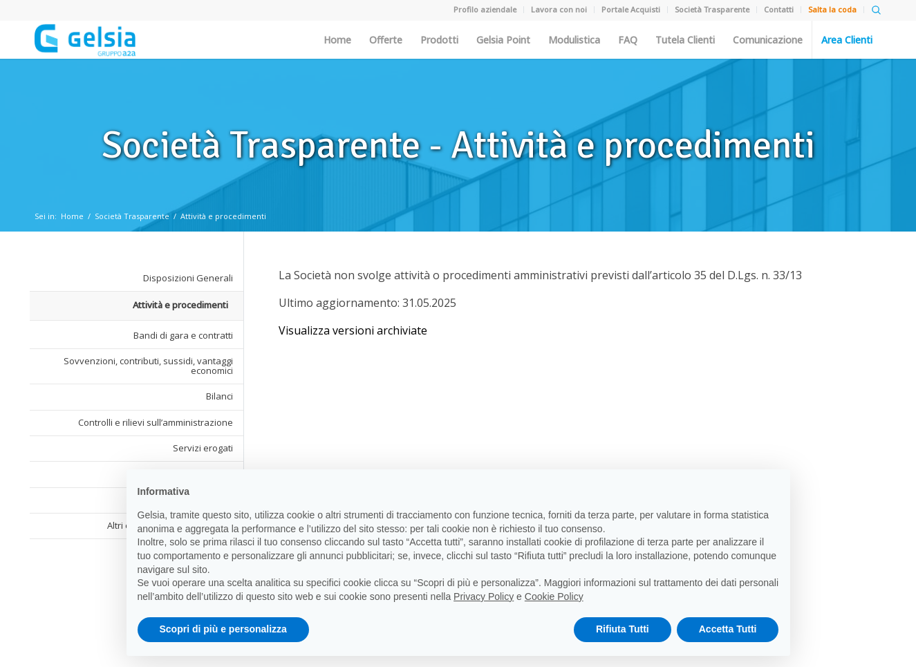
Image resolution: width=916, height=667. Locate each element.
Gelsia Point (503, 40)
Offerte (385, 40)
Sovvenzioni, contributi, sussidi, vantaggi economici (148, 366)
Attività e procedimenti (223, 216)
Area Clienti (846, 40)
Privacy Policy (484, 596)
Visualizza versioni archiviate (353, 330)
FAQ (627, 40)
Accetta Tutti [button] (728, 629)
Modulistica (574, 40)
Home (337, 40)
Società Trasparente (132, 216)
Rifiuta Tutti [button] (622, 629)
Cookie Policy (554, 596)
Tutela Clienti (685, 40)
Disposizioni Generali (188, 278)
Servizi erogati (203, 448)
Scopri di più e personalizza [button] (223, 629)
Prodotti (439, 40)
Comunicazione (768, 40)
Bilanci (219, 396)
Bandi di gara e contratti (183, 335)
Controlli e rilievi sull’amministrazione (155, 422)
